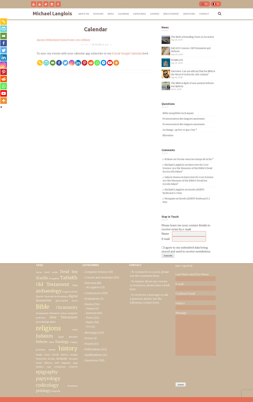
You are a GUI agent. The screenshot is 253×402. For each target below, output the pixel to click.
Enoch (75, 300)
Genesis (51, 349)
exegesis (73, 313)
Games (90, 308)
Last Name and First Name (192, 274)
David (47, 272)
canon (75, 329)
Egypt (61, 337)
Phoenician (72, 386)
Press (89, 317)
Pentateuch (54, 313)
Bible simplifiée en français (178, 113)
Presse (89, 338)
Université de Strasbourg (56, 296)
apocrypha (61, 300)
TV (88, 326)
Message (181, 312)
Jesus (74, 291)
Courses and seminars (99, 277)
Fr (216, 3)
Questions (189, 14)
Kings (75, 285)
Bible (42, 306)
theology (62, 342)
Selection (90, 283)
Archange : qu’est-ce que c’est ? (180, 129)
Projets (89, 343)
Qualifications (93, 354)
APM (57, 363)
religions (48, 328)
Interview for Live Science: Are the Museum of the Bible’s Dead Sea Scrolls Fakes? (187, 168)
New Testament (64, 317)
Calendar (123, 14)
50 (96, 44)
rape (49, 367)
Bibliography (171, 14)
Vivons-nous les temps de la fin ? (195, 159)
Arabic (55, 272)
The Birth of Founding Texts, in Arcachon (192, 37)
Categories (139, 14)
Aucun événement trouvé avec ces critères (63, 39)
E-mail (166, 239)
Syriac (47, 355)
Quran (39, 272)
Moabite (74, 355)
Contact (204, 14)
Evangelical (54, 278)
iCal (114, 53)
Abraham (73, 359)
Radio (89, 322)
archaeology (49, 291)
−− (86, 44)
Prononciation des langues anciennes (184, 118)
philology (43, 391)
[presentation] (188, 368)
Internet (91, 313)
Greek (55, 354)
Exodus (51, 359)
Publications (92, 349)
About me (83, 14)
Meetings (91, 332)
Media (89, 304)
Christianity (67, 307)
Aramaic (62, 358)
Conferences (93, 293)
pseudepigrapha (45, 321)
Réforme (48, 363)
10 (93, 44)
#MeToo (64, 355)
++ (107, 44)
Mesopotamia (42, 313)
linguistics (66, 363)
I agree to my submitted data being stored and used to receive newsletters (186, 249)
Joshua (63, 313)
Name (165, 233)
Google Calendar (131, 53)
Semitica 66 (177, 60)
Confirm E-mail (185, 293)
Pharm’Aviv (41, 359)
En (204, 3)
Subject (180, 303)
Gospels (55, 391)
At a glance (93, 287)
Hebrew (41, 342)
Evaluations (92, 298)
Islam (51, 342)
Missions (98, 14)
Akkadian (73, 337)
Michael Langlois (52, 13)
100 (100, 44)
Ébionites (168, 135)
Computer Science (96, 271)
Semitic (39, 355)
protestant (40, 317)
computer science (66, 366)
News (111, 14)
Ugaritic (39, 296)
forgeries (66, 291)
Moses (39, 363)
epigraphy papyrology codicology (48, 378)
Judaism (44, 336)
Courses (154, 14)
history (68, 348)
